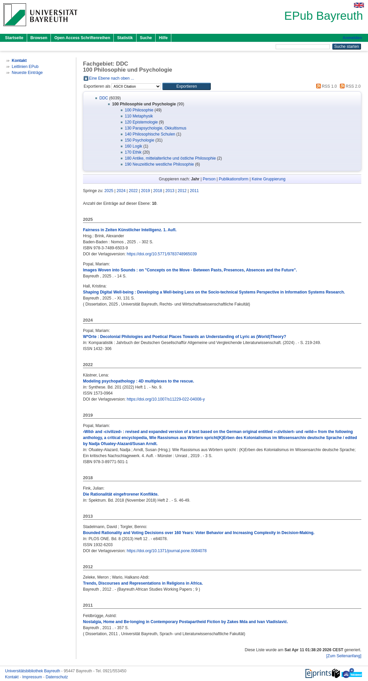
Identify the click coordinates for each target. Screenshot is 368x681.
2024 (121, 190)
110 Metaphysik (139, 116)
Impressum (32, 677)
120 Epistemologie (141, 122)
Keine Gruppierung (268, 179)
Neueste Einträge (27, 72)
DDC (103, 98)
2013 (170, 190)
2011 (194, 190)
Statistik (125, 37)
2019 (145, 190)
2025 (108, 190)
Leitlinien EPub (25, 66)
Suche (146, 37)
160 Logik (133, 146)
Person (209, 179)
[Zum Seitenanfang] (343, 656)
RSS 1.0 (325, 86)
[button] (186, 86)
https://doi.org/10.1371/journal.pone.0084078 (167, 550)
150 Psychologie (139, 140)
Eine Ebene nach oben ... (111, 78)
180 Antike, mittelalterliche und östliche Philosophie (170, 158)
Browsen (39, 37)
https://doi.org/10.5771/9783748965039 (162, 254)
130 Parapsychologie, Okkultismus (155, 128)
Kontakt (12, 677)
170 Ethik (133, 152)
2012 (182, 190)
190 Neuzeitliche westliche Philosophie (159, 164)
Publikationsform (234, 179)
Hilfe (163, 37)
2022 (133, 190)
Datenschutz (56, 677)
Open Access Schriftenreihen (82, 37)
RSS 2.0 (349, 86)
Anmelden (352, 37)
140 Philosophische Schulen (150, 134)
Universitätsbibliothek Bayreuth (33, 671)
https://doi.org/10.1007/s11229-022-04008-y (166, 399)
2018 (157, 190)
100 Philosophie (139, 110)
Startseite (14, 37)
